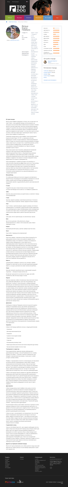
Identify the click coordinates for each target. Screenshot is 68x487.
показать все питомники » (50, 80)
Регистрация (15, 1)
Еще (57, 17)
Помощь (7, 466)
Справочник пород (13, 21)
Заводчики (7, 461)
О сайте (36, 459)
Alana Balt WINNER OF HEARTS (52, 61)
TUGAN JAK (46, 70)
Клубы (6, 462)
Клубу (36, 464)
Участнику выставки (39, 465)
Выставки (19, 17)
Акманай (45, 74)
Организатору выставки (40, 466)
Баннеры (37, 470)
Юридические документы (40, 467)
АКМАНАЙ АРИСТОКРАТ (14, 40)
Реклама (22, 459)
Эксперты (7, 465)
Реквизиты (37, 468)
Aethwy (45, 77)
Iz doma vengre (47, 75)
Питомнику (37, 462)
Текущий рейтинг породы (53, 63)
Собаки (6, 460)
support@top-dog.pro (56, 462)
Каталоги (29, 17)
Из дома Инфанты (47, 72)
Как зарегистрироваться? (40, 460)
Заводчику (37, 461)
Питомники (7, 464)
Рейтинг (10, 17)
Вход (8, 1)
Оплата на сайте (38, 471)
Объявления (38, 17)
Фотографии (48, 17)
